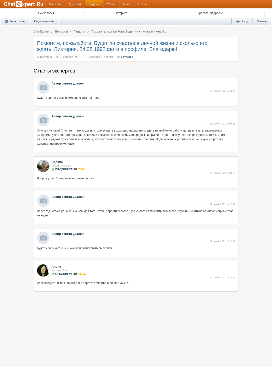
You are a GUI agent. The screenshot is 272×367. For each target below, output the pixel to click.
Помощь (262, 21)
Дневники (75, 4)
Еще (140, 4)
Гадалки (108, 56)
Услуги (111, 4)
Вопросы (93, 4)
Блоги (126, 4)
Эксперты (55, 4)
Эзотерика (93, 56)
